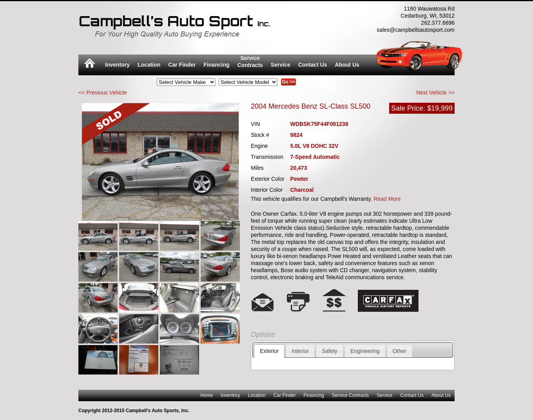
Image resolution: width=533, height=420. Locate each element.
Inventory (117, 65)
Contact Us (312, 65)
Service (280, 65)
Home (206, 395)
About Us (347, 65)
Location (149, 65)
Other (399, 351)
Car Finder (182, 65)
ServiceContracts (250, 61)
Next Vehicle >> (435, 92)
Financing (216, 65)
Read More (387, 199)
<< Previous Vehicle (102, 92)
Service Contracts (350, 395)
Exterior (269, 351)
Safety (329, 351)
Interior (300, 351)
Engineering (365, 351)
